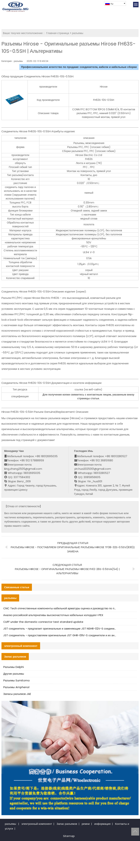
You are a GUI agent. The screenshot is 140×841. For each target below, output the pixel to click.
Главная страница (57, 33)
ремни (86, 824)
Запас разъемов (67, 824)
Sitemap (69, 836)
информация (102, 824)
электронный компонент (36, 824)
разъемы (77, 33)
